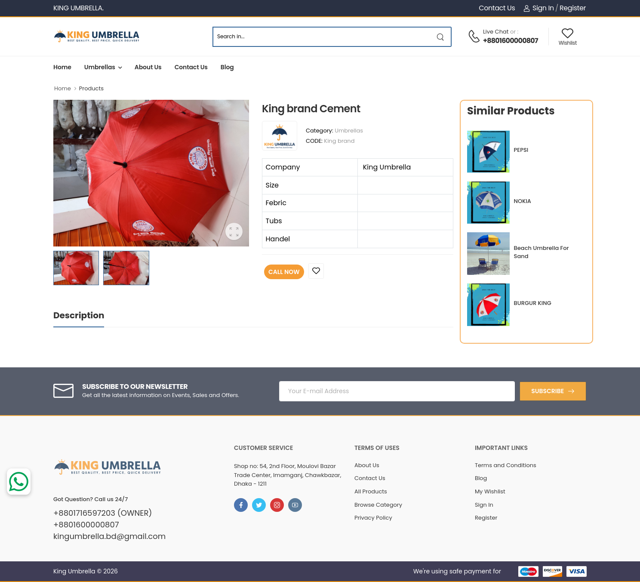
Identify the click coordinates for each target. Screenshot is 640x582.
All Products (370, 491)
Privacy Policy (373, 518)
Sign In (538, 8)
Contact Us (497, 8)
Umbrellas (99, 67)
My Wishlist (490, 491)
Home (62, 67)
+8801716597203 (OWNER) (102, 513)
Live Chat (496, 32)
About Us (148, 67)
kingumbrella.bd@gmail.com (109, 536)
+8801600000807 (510, 41)
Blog (227, 67)
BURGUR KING (532, 303)
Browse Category (378, 505)
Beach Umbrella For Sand (541, 252)
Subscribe (547, 391)
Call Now (284, 272)
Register (573, 8)
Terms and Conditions (505, 465)
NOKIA (522, 201)
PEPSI (521, 150)
